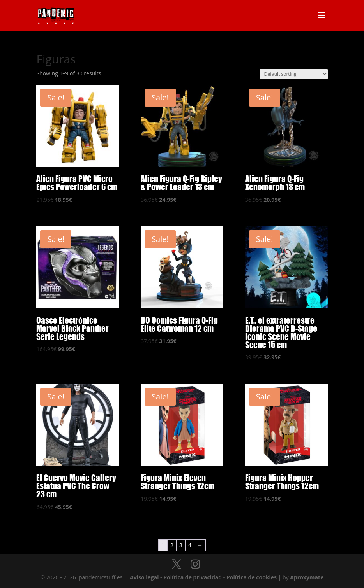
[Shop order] (294, 74)
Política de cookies (251, 577)
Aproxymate (306, 577)
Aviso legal (144, 577)
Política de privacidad (192, 577)
